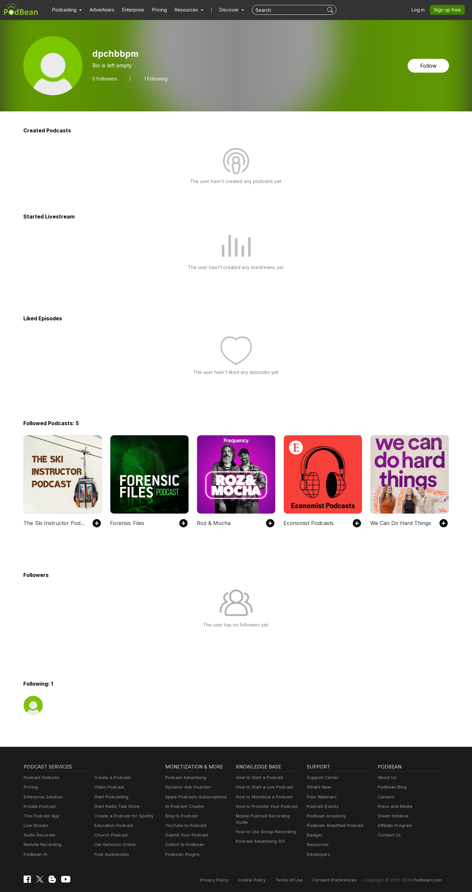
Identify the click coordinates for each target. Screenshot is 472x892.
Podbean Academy (325, 815)
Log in (420, 9)
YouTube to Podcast (184, 825)
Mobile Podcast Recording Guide (267, 815)
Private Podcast (39, 806)
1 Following (154, 78)
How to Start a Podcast (258, 777)
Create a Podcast (111, 777)
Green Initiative (392, 815)
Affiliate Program (394, 825)
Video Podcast (108, 787)
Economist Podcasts (307, 523)
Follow (428, 65)
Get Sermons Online (113, 844)
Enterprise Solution (42, 796)
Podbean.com (429, 879)
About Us (386, 777)
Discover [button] (222, 9)
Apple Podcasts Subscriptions (193, 796)
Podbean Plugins (181, 854)
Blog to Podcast (180, 815)
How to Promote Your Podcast (265, 806)
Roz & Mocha (212, 523)
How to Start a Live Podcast (262, 787)
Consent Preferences (343, 879)
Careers (385, 796)
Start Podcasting (110, 796)
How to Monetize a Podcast (262, 796)
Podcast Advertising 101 (259, 835)
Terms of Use (301, 879)
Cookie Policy (267, 879)
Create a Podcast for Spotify (121, 815)
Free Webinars (321, 796)
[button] (66, 10)
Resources (317, 844)
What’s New (318, 787)
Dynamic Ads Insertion (186, 787)
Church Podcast (109, 835)
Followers (104, 78)
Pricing (155, 9)
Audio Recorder (39, 835)
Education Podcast (112, 825)
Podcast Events (322, 806)
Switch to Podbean (183, 844)
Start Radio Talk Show (115, 806)
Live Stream (35, 825)
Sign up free (448, 9)
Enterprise (129, 9)
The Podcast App (40, 815)
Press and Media (394, 806)
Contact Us (388, 835)
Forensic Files (126, 523)
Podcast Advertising (184, 777)
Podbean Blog (391, 787)
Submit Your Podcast (185, 835)
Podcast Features (40, 777)
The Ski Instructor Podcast (54, 523)
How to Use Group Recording (264, 825)
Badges (314, 835)
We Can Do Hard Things (398, 523)
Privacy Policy (230, 879)
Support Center (321, 777)
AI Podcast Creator (183, 806)
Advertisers (99, 9)
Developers (318, 854)
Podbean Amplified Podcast (333, 825)
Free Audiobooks (110, 854)
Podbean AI (35, 854)
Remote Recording (42, 844)
